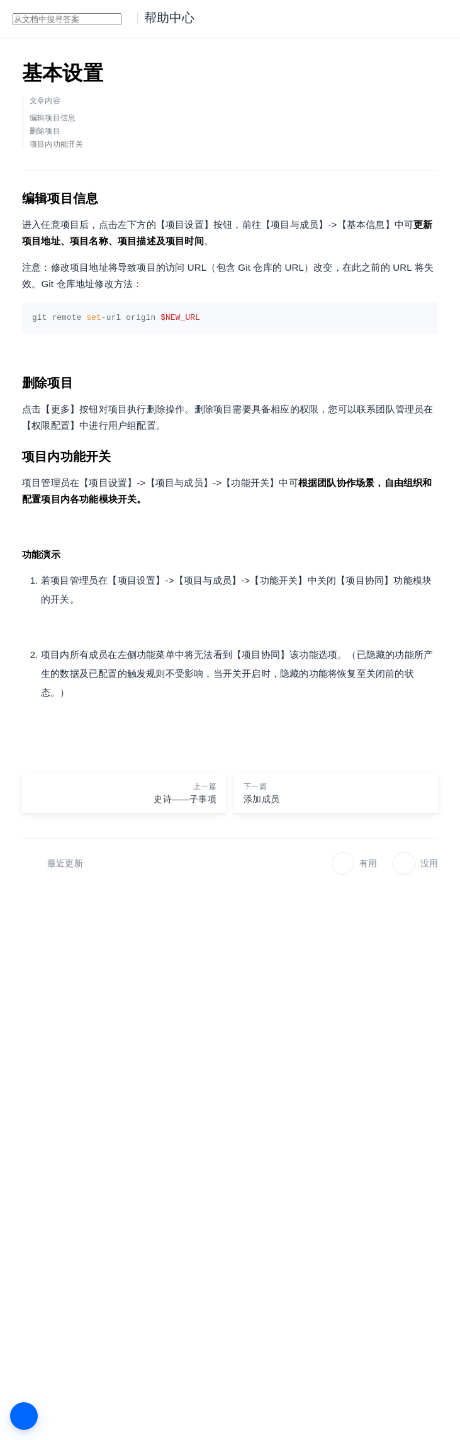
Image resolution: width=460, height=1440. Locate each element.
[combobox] (67, 19)
